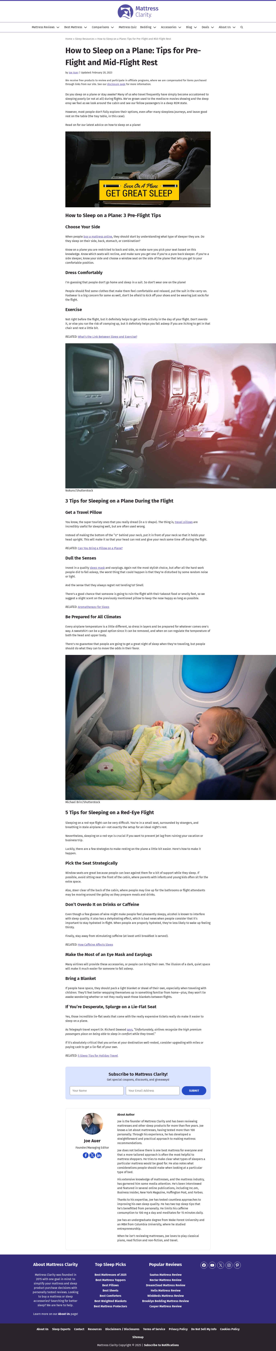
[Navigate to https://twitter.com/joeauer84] (92, 1155)
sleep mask (97, 567)
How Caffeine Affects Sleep (95, 944)
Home (68, 38)
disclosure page (116, 84)
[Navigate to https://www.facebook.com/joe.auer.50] (86, 1155)
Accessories (168, 27)
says (130, 1029)
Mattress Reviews (43, 27)
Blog (189, 27)
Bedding (145, 27)
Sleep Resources (84, 38)
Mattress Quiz (128, 27)
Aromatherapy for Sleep (93, 607)
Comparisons (100, 27)
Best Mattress (73, 27)
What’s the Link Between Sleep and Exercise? (107, 336)
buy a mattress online (98, 236)
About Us (225, 27)
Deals (205, 27)
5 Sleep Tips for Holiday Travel (98, 1055)
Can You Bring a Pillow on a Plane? (100, 548)
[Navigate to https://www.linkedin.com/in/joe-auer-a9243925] (99, 1155)
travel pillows (184, 522)
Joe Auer (73, 72)
